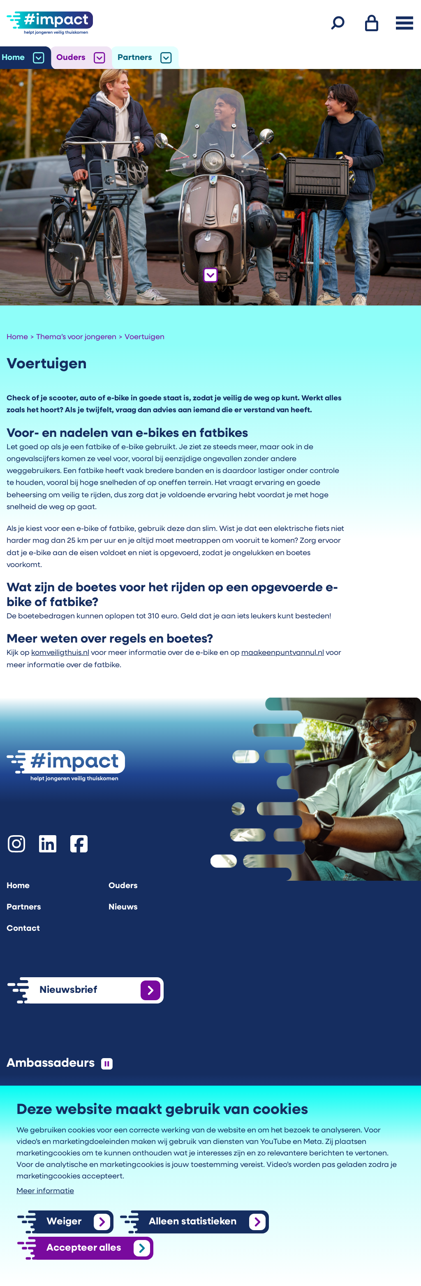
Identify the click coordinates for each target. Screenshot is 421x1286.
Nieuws (123, 907)
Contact (23, 929)
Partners (135, 58)
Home (13, 58)
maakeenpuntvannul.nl (282, 653)
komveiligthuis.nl (60, 653)
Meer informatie (45, 1191)
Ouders (71, 58)
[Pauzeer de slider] (107, 1064)
